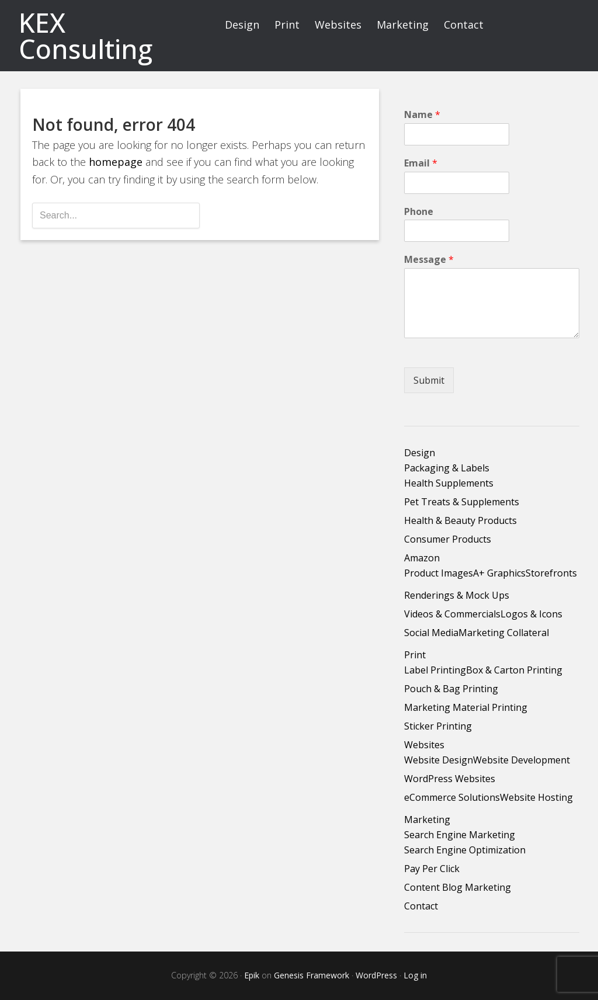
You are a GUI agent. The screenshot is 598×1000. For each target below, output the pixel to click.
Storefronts (551, 573)
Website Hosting (536, 797)
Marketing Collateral (503, 632)
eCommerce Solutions (452, 797)
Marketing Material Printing (465, 707)
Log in (415, 975)
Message (429, 260)
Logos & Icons (531, 613)
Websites (424, 744)
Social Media (431, 632)
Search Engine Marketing (459, 834)
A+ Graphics (499, 573)
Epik (251, 975)
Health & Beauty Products (460, 520)
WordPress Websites (449, 778)
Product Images (438, 573)
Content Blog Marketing (457, 887)
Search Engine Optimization (465, 849)
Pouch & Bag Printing (451, 688)
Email (420, 163)
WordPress (376, 975)
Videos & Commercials (452, 613)
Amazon (422, 557)
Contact (421, 906)
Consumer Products (447, 539)
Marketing (427, 819)
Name (422, 115)
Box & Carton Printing (514, 670)
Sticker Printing (438, 726)
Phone (418, 212)
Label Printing (435, 670)
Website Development (521, 760)
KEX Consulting (85, 36)
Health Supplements (448, 483)
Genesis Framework (311, 975)
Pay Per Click (432, 868)
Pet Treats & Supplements (461, 501)
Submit (428, 380)
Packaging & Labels (446, 467)
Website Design (438, 760)
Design (419, 452)
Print (415, 654)
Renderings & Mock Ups (456, 595)
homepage (115, 162)
